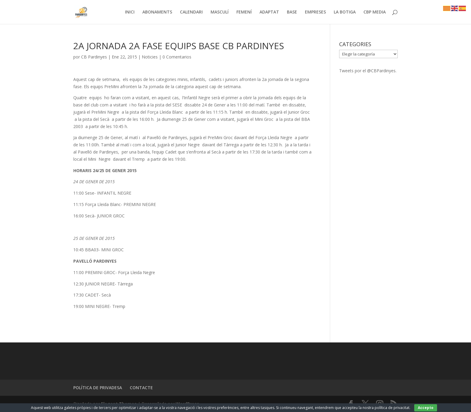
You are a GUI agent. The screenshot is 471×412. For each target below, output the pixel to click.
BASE (292, 12)
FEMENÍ (244, 12)
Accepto (425, 407)
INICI (130, 12)
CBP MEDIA (374, 12)
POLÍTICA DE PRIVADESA (97, 387)
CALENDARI (191, 12)
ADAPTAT (269, 12)
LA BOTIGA (345, 12)
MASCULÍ (220, 12)
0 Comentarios (177, 57)
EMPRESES (315, 12)
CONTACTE (141, 387)
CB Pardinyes (94, 57)
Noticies (150, 57)
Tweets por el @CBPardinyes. (368, 70)
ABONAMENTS (157, 12)
